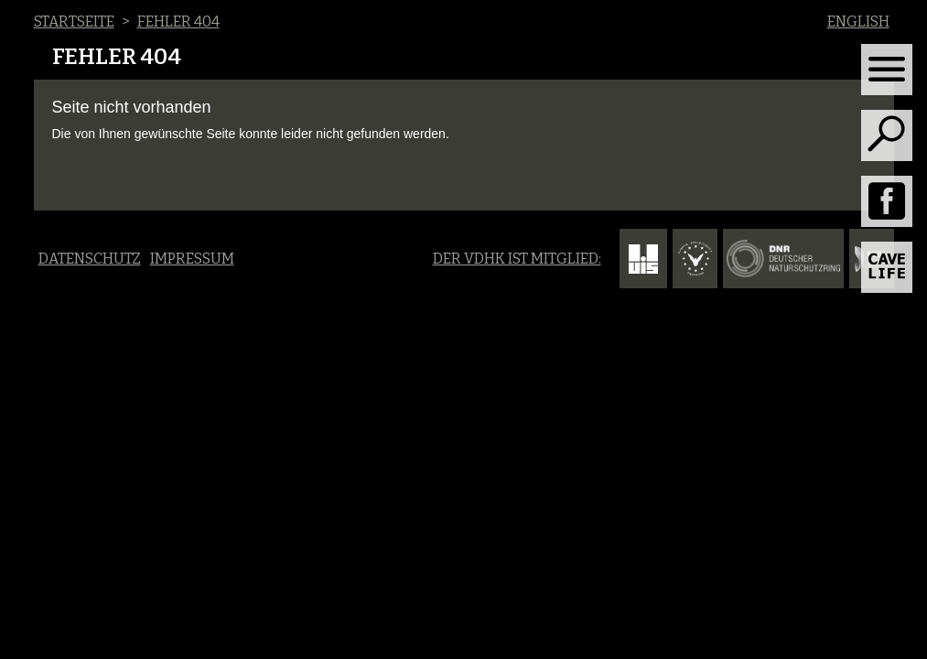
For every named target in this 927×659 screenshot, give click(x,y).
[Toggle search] (886, 135)
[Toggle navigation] (886, 69)
